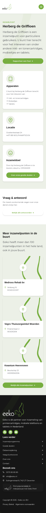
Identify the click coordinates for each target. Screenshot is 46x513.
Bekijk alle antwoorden (22, 213)
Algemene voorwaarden (25, 504)
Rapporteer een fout (22, 61)
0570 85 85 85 (12, 472)
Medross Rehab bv (14, 282)
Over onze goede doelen (22, 175)
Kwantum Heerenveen (16, 365)
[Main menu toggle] (41, 6)
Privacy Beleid (8, 504)
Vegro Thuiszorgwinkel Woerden (21, 324)
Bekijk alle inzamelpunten (22, 385)
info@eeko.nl (11, 476)
